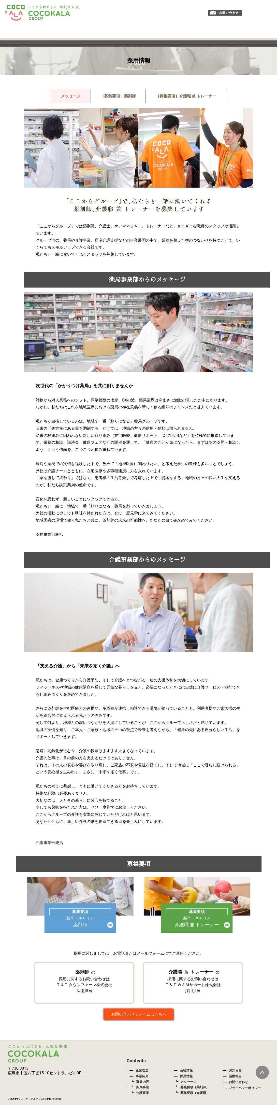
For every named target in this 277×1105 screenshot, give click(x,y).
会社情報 (183, 1070)
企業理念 (138, 1070)
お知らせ (232, 1070)
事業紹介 (138, 1076)
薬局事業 (142, 1087)
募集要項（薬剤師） (194, 1087)
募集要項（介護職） (194, 1093)
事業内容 (142, 1082)
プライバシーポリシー (241, 1088)
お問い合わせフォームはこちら (138, 1014)
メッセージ (70, 96)
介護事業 (142, 1093)
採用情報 (183, 1076)
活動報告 (232, 1076)
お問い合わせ (235, 1082)
